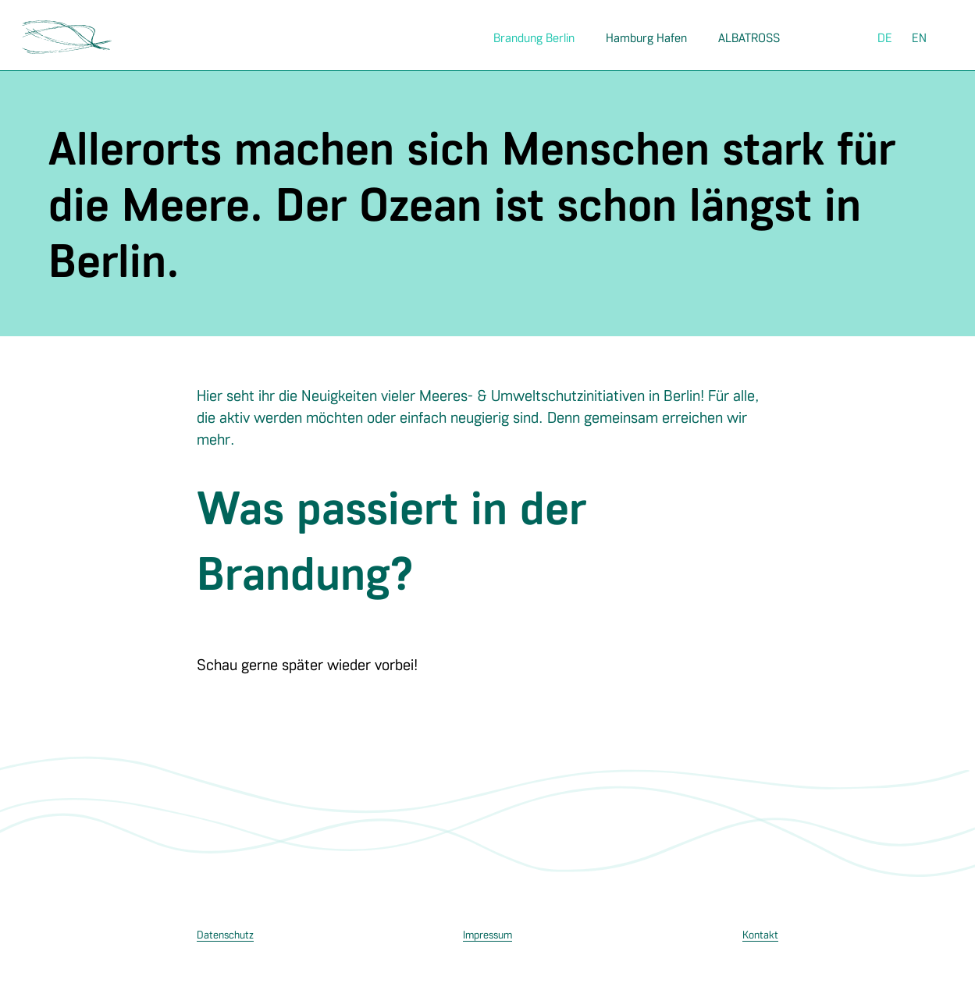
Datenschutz (225, 934)
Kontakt (760, 934)
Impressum (487, 934)
